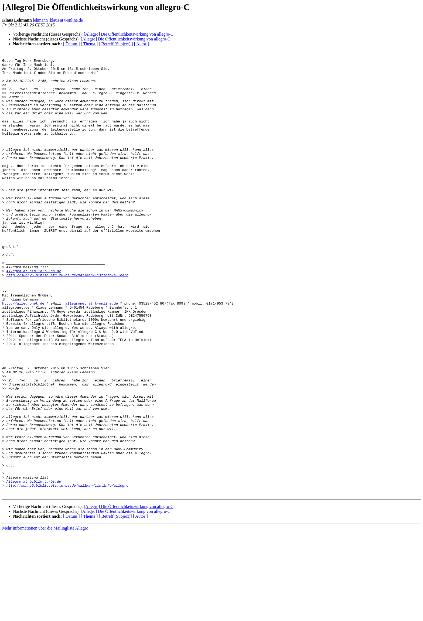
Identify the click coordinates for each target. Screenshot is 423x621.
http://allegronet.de (23, 353)
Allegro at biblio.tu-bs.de (33, 314)
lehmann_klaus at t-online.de (58, 20)
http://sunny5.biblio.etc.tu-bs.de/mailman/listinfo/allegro (67, 319)
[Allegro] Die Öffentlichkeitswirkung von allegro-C (128, 34)
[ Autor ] (141, 44)
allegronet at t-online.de (91, 353)
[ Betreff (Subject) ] (116, 44)
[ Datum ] (71, 44)
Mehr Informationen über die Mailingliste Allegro (45, 616)
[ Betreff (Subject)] (115, 604)
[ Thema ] (89, 44)
